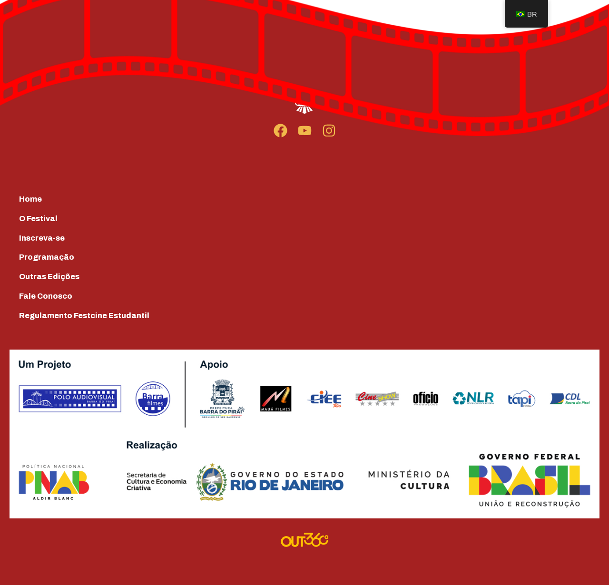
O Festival (38, 218)
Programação (46, 257)
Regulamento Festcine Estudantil (84, 316)
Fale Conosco (45, 296)
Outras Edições (49, 277)
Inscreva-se (42, 238)
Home (30, 199)
